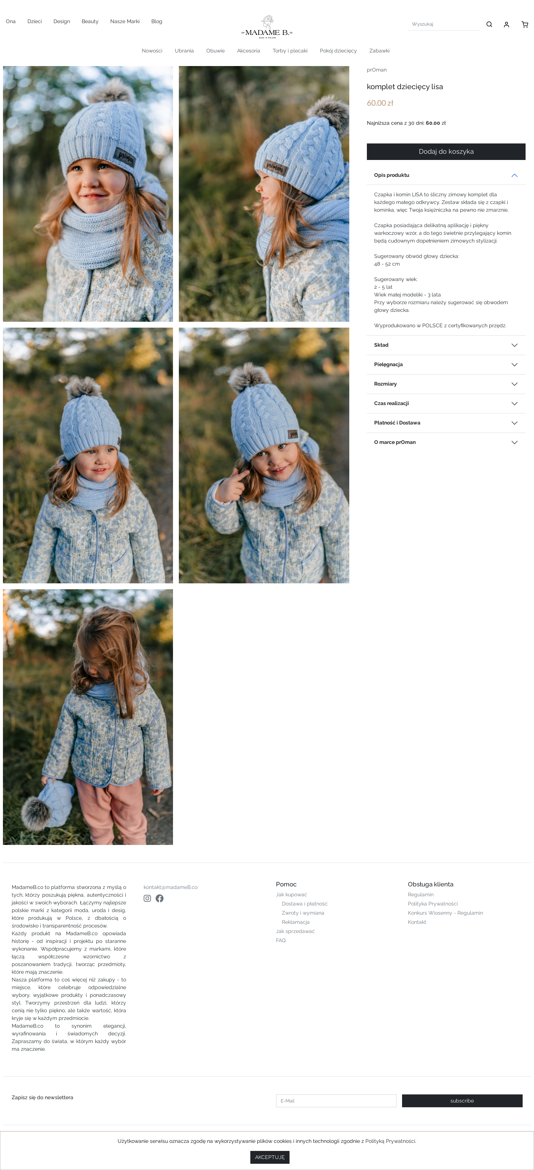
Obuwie (215, 51)
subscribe (462, 1101)
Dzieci (34, 21)
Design (62, 21)
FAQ (281, 940)
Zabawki (379, 51)
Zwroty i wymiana (303, 913)
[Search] (444, 24)
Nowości (152, 51)
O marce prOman (395, 442)
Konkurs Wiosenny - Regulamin (445, 913)
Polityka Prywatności (433, 904)
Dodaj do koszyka (446, 151)
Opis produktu (391, 175)
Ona (11, 21)
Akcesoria (248, 51)
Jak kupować (291, 894)
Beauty (90, 21)
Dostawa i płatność (305, 904)
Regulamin (421, 894)
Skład (381, 345)
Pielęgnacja (388, 364)
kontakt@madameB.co (171, 887)
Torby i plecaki (290, 51)
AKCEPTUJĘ (270, 1157)
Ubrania (184, 51)
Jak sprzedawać (295, 931)
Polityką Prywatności (390, 1141)
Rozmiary (385, 384)
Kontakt (417, 922)
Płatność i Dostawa (397, 423)
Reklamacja (296, 922)
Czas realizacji (391, 403)
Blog (156, 21)
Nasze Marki (125, 21)
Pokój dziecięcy (338, 51)
